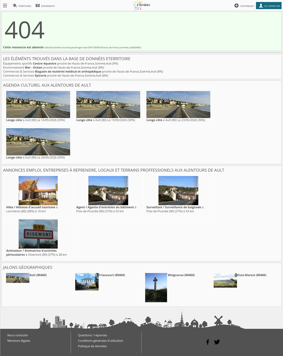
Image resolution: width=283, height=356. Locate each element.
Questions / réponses (92, 335)
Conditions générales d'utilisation (100, 341)
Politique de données (92, 346)
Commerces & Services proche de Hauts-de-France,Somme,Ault (80, 71)
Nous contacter (17, 335)
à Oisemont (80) (31, 253)
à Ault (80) (21, 120)
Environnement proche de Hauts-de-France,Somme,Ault (50, 67)
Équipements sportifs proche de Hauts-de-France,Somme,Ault (57, 63)
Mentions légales (18, 341)
